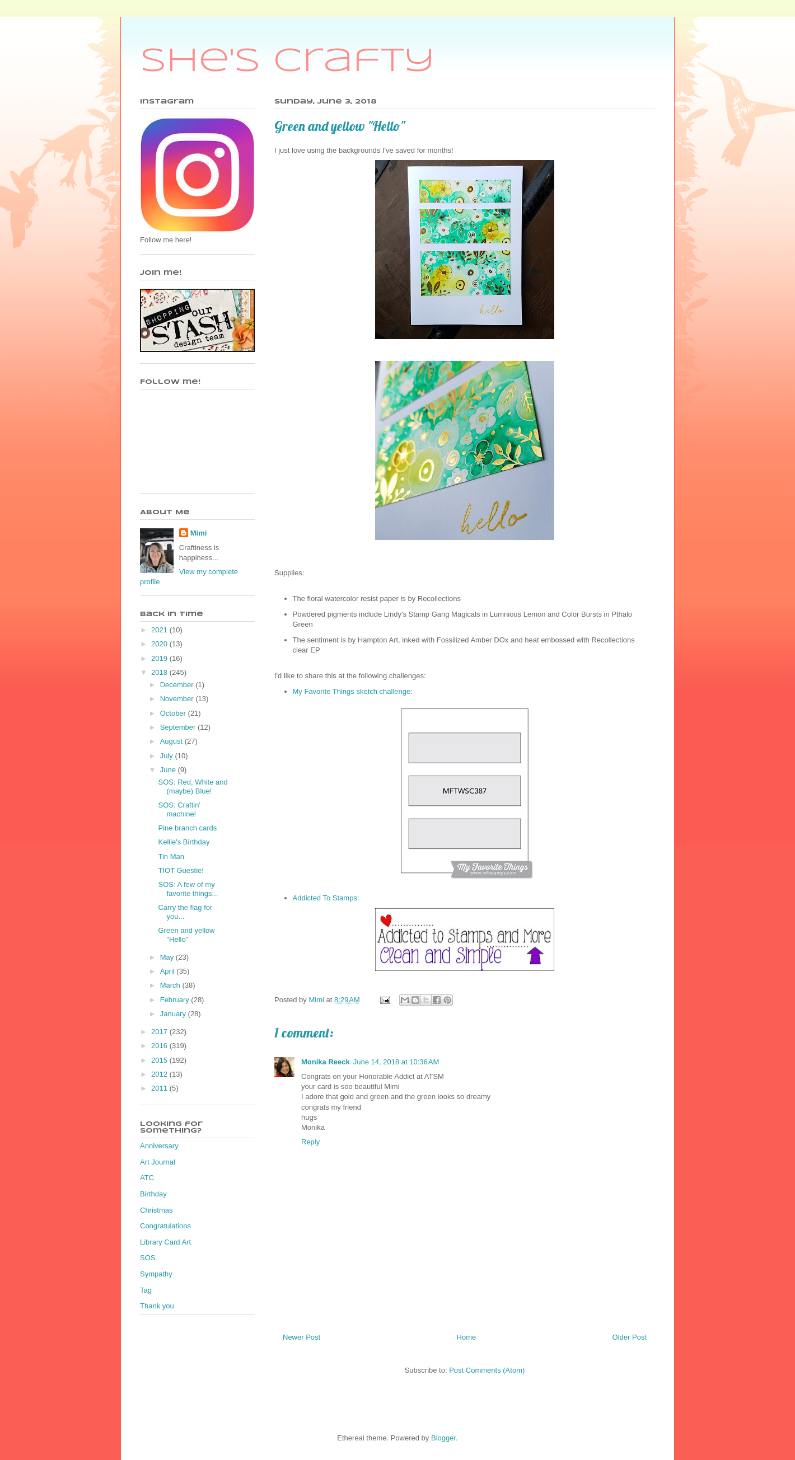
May (168, 957)
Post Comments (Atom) (487, 1370)
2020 (160, 644)
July (167, 756)
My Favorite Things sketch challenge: (353, 691)
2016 (160, 1045)
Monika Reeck (325, 1062)
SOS (147, 1258)
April (168, 971)
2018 (160, 672)
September (179, 727)
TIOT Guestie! (180, 870)
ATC (147, 1177)
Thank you (157, 1306)
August (172, 741)
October (174, 713)
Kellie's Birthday (183, 842)
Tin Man (171, 856)
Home (466, 1337)
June (169, 770)
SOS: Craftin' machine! (179, 809)
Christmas (156, 1210)
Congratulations (165, 1226)
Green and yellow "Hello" (186, 934)
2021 (160, 630)
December (178, 684)
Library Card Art (165, 1242)
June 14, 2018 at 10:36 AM (396, 1062)
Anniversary (159, 1146)
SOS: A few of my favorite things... (188, 889)
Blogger (443, 1438)
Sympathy (156, 1274)
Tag (146, 1290)
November (178, 698)
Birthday (153, 1194)
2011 (160, 1088)
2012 (160, 1074)
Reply (310, 1142)
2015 (160, 1060)
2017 (160, 1031)
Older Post (629, 1337)
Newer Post (301, 1337)
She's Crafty (287, 61)
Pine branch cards (187, 828)
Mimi (198, 533)
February (175, 1000)
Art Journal (157, 1162)
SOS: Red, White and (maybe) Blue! (192, 786)
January (174, 1014)
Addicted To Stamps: (326, 898)
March (171, 985)
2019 (160, 658)
